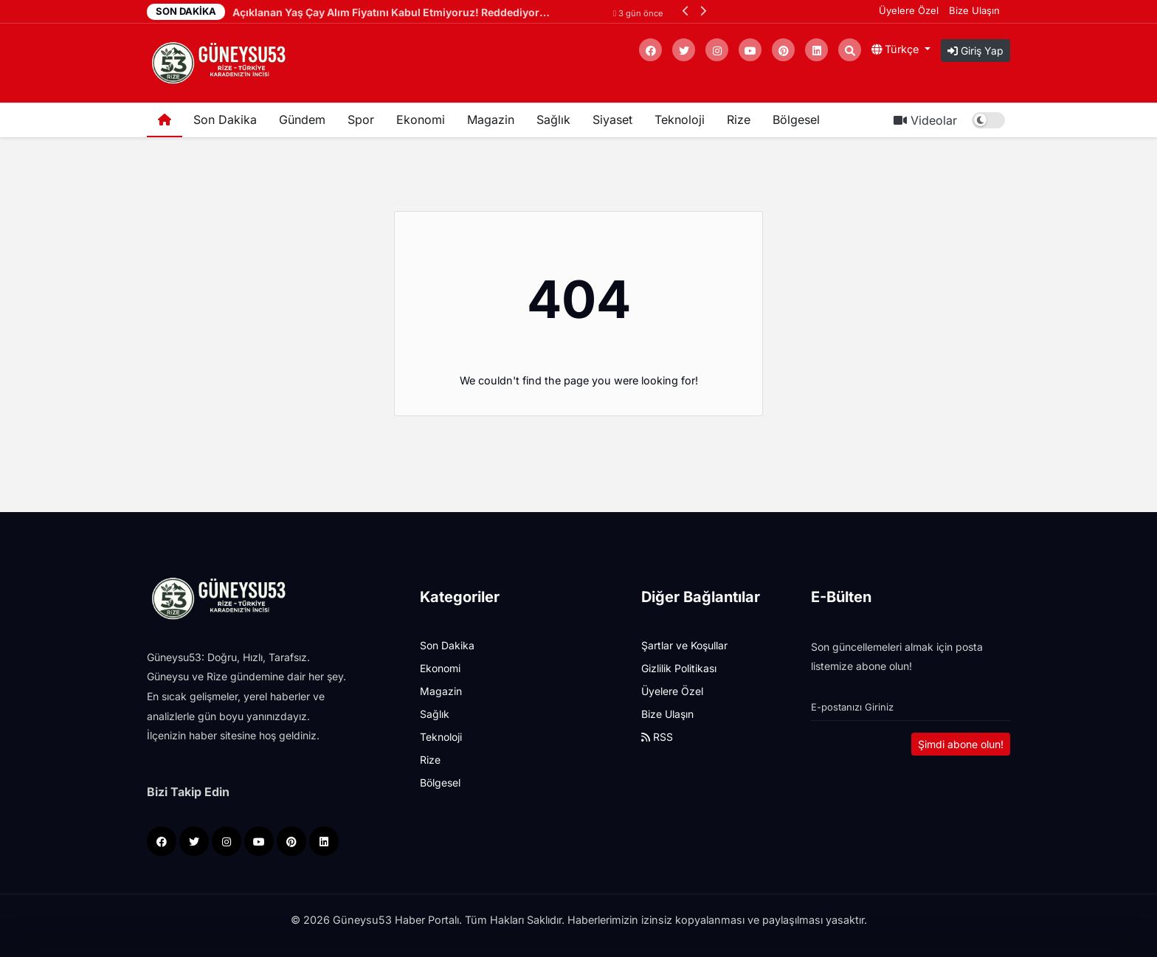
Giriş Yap (975, 50)
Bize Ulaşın (974, 10)
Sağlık (553, 119)
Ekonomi (420, 119)
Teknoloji (680, 119)
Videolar (925, 120)
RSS (657, 736)
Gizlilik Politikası (678, 668)
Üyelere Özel (909, 10)
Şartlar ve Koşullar (684, 645)
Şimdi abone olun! (961, 744)
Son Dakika (225, 119)
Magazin (490, 119)
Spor (361, 119)
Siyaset (612, 119)
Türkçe (896, 49)
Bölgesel (796, 119)
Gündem (302, 119)
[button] (686, 10)
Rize (738, 119)
